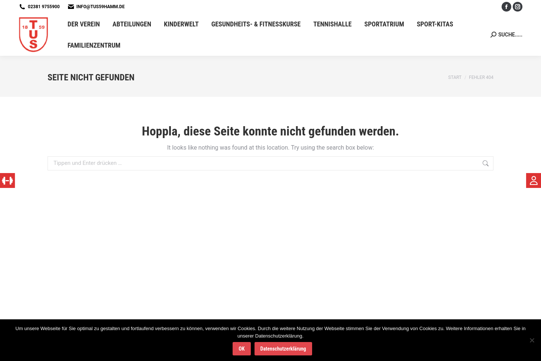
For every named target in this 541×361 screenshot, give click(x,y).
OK (241, 349)
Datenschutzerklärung (283, 349)
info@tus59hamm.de (101, 6)
